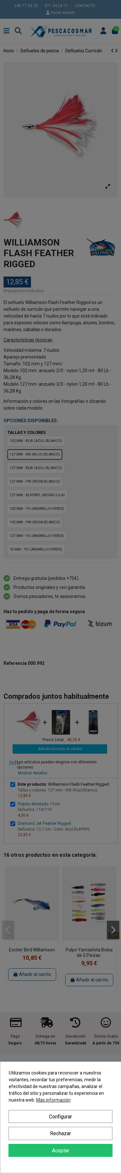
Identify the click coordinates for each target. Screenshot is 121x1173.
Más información (53, 1100)
